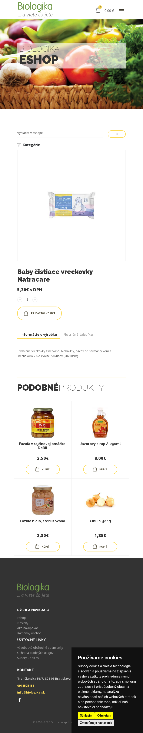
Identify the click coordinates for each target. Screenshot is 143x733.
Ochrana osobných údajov (35, 652)
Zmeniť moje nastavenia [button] (96, 722)
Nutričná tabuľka (78, 334)
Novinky (22, 622)
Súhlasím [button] (86, 715)
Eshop (21, 617)
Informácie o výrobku (38, 334)
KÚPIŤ (42, 469)
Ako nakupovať (27, 628)
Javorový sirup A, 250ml (100, 444)
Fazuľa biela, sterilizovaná (42, 521)
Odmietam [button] (104, 715)
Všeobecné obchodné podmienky (40, 647)
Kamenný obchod (29, 633)
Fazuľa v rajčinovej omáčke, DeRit (42, 446)
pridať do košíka (39, 313)
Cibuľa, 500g (100, 521)
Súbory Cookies (28, 657)
